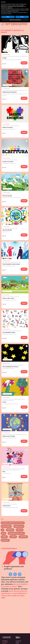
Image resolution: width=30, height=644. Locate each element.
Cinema (4, 537)
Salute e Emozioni (7, 127)
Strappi (4, 58)
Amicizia (19, 530)
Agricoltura (17, 296)
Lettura (12, 159)
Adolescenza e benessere (9, 92)
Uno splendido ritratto (8, 332)
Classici (13, 537)
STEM (20, 262)
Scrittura (15, 159)
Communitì (18, 641)
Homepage (4, 641)
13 (26, 135)
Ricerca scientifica (9, 365)
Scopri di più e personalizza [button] (15, 19)
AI (2, 530)
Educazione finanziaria (10, 330)
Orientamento (14, 504)
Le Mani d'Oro (6, 506)
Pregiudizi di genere (14, 262)
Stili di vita (15, 365)
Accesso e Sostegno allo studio (12, 523)
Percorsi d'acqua (7, 195)
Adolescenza (16, 90)
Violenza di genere (16, 56)
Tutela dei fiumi (9, 194)
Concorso (23, 537)
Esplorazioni (8, 228)
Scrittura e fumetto (7, 161)
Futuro (4, 402)
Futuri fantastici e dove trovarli (11, 264)
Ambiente (13, 228)
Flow (3, 471)
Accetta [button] (22, 16)
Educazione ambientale (10, 434)
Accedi (17, 642)
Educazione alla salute (15, 125)
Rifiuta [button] (8, 16)
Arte (3, 533)
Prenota (24, 62)
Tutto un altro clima (8, 298)
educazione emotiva (23, 56)
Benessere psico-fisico (23, 90)
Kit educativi (5, 642)
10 (3, 135)
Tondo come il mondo (8, 436)
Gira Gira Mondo (7, 230)
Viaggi (16, 228)
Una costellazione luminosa (10, 366)
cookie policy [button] (9, 7)
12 (3, 341)
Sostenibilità (15, 399)
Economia (5, 540)
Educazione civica (18, 330)
